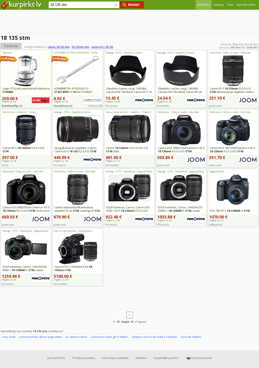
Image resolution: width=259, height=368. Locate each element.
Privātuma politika (83, 358)
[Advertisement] (129, 22)
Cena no (11, 46)
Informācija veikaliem (115, 358)
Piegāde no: (112, 101)
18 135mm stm (80, 47)
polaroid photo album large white (40, 337)
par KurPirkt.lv (56, 358)
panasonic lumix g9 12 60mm (109, 337)
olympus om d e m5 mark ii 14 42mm (154, 337)
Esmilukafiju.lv (12, 106)
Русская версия (201, 358)
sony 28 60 (8, 337)
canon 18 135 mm (58, 47)
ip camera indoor (76, 337)
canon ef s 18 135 (102, 47)
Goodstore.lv (63, 106)
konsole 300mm (191, 337)
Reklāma (141, 358)
